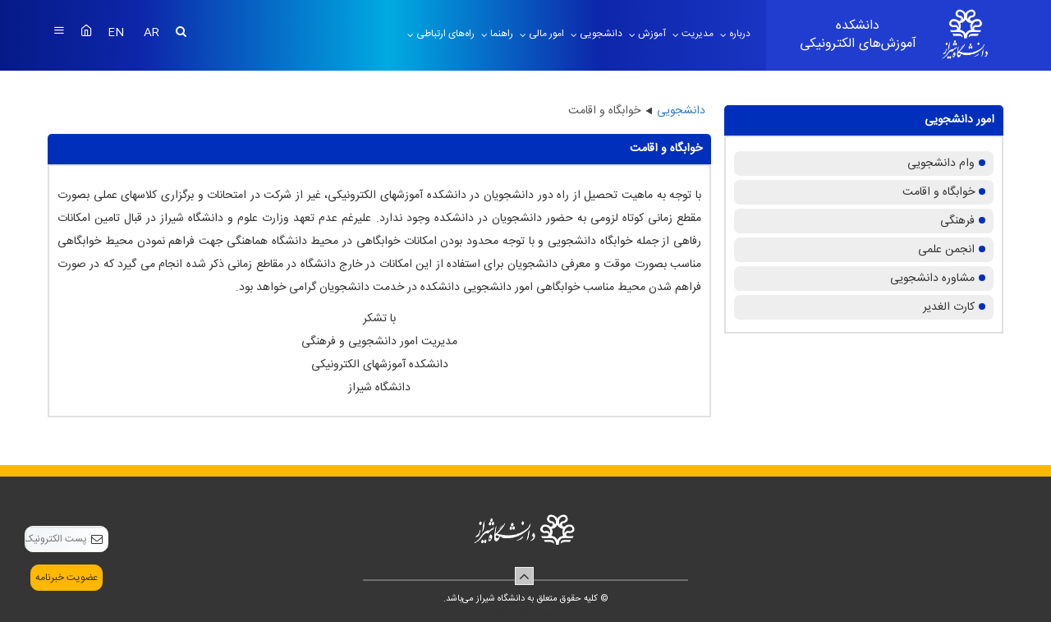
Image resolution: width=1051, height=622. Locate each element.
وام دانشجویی (941, 163)
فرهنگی (957, 221)
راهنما (500, 33)
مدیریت (696, 33)
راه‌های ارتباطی (444, 33)
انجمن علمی (946, 250)
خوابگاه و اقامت (938, 192)
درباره (738, 33)
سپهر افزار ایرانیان (504, 613)
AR (151, 33)
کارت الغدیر (949, 307)
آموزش (651, 33)
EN (117, 33)
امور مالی (545, 33)
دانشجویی (599, 33)
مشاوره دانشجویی (932, 278)
